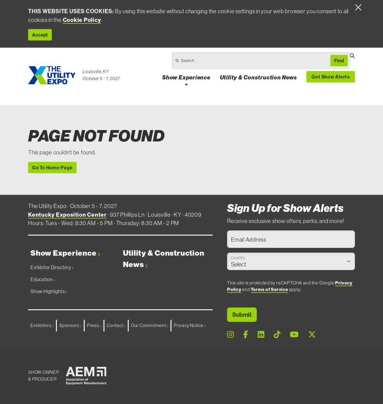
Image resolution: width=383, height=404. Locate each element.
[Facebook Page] (245, 334)
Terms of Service (269, 289)
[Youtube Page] (294, 334)
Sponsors (70, 325)
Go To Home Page (52, 168)
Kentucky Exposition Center (67, 214)
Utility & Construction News (163, 258)
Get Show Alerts (330, 77)
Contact (116, 325)
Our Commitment (149, 325)
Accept (40, 35)
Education (43, 279)
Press (94, 325)
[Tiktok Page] (277, 334)
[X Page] (311, 334)
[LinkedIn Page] (261, 334)
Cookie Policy (82, 19)
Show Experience (65, 253)
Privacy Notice (190, 325)
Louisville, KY (96, 71)
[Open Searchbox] (352, 55)
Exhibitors (42, 325)
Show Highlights (49, 291)
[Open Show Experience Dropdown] (186, 84)
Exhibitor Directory (52, 267)
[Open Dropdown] (246, 62)
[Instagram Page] (230, 334)
